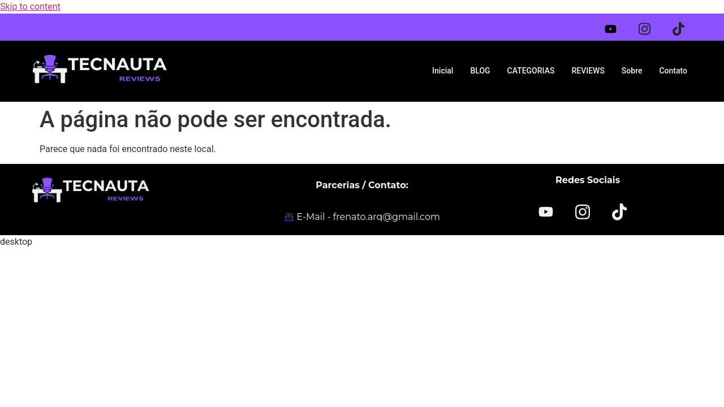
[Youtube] (618, 26)
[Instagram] (652, 24)
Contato (673, 70)
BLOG (480, 70)
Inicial (442, 70)
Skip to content (30, 6)
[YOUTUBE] (546, 212)
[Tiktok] (686, 24)
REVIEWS (587, 70)
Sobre (632, 70)
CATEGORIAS (531, 70)
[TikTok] (619, 211)
